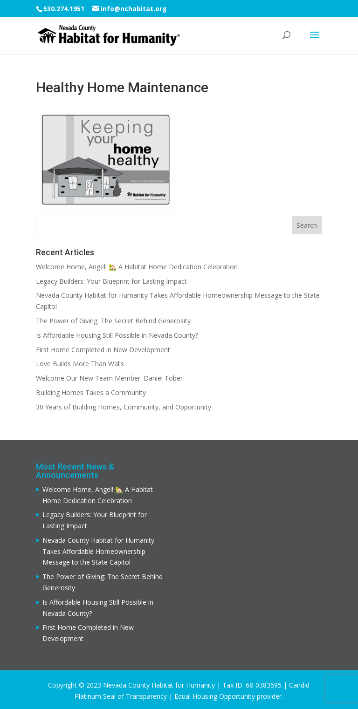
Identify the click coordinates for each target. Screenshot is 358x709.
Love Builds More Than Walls (80, 363)
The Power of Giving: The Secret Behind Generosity (113, 320)
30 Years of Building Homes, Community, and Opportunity (123, 406)
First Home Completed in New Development (103, 349)
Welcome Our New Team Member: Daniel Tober (109, 378)
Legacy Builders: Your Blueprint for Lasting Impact (111, 281)
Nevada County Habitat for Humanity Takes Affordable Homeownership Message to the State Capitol (98, 551)
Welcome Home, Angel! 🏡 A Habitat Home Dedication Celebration (137, 266)
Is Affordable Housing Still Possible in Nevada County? (117, 335)
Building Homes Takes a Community (91, 392)
